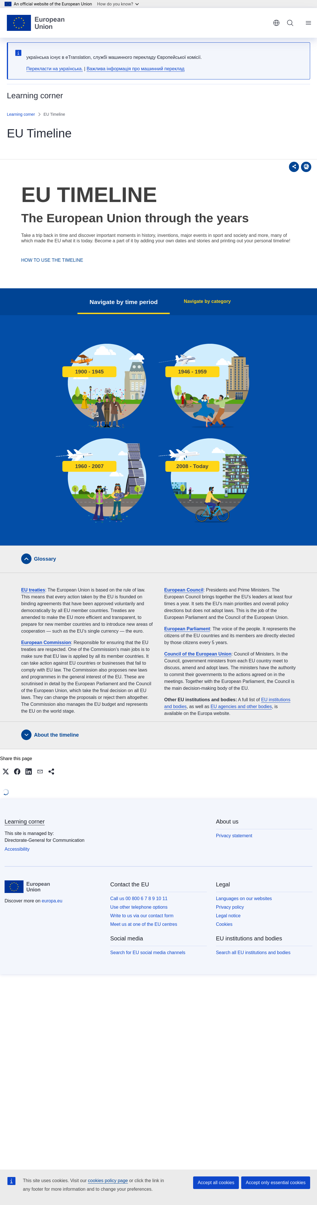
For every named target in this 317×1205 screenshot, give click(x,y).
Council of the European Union (197, 654)
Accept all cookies (216, 1182)
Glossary (45, 559)
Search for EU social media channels (147, 952)
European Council (183, 589)
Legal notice (228, 915)
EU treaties (33, 589)
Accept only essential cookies (276, 1182)
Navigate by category (207, 301)
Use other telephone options (138, 907)
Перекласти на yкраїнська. (54, 68)
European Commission (46, 642)
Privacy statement (234, 835)
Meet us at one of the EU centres (143, 924)
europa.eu (52, 900)
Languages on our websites (244, 898)
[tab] (158, 559)
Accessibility (17, 849)
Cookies (224, 924)
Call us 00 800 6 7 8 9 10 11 (138, 898)
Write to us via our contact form (141, 915)
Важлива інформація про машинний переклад (136, 68)
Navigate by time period (130, 301)
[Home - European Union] (35, 23)
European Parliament (187, 628)
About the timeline (56, 735)
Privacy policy (230, 907)
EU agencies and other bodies (241, 706)
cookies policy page (108, 1180)
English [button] (276, 22)
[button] (5, 771)
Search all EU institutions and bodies (253, 952)
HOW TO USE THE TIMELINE (52, 260)
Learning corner (21, 114)
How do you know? (118, 3)
